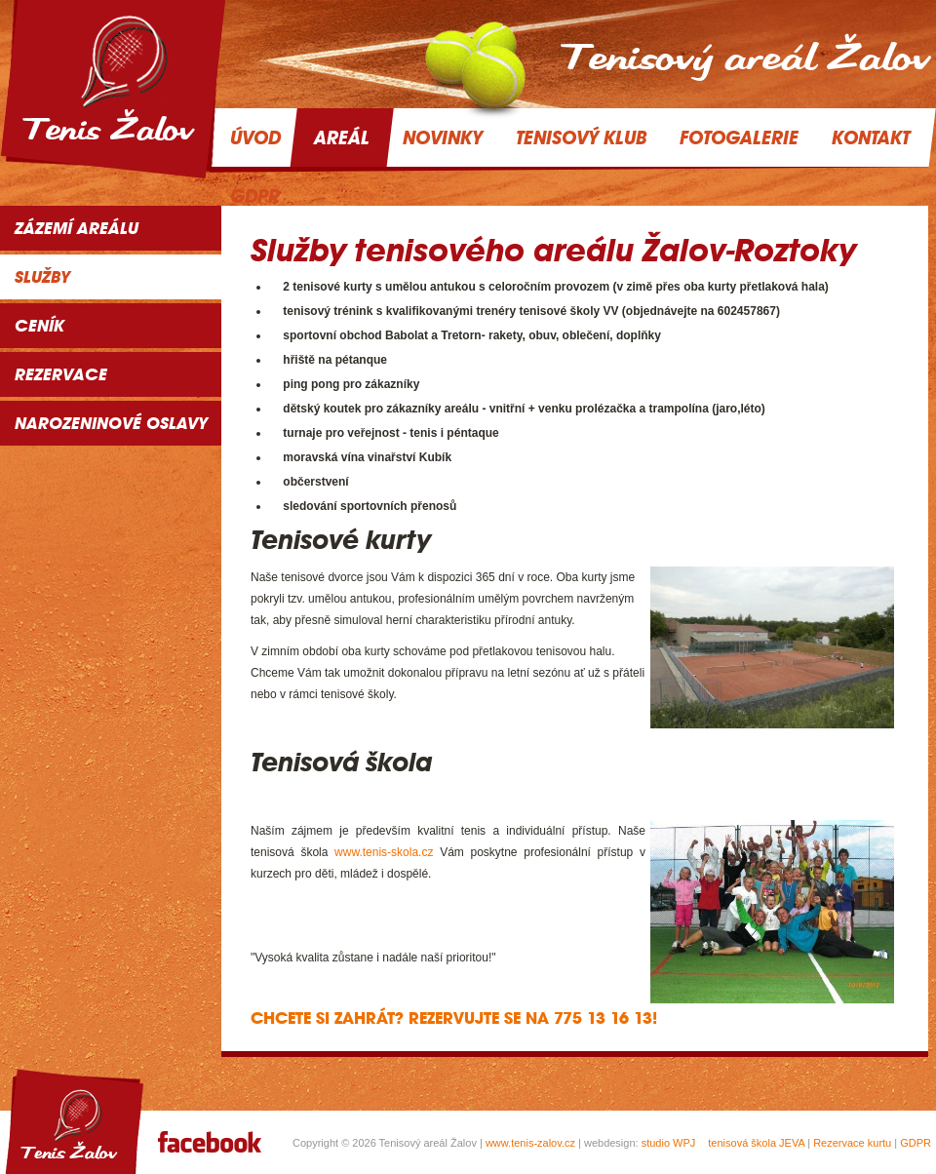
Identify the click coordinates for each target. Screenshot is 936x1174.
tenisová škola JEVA (756, 1143)
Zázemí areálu (76, 228)
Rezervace (61, 374)
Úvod (255, 137)
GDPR (915, 1143)
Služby (42, 277)
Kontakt (871, 137)
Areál (342, 137)
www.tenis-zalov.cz (530, 1143)
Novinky (443, 137)
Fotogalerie (739, 137)
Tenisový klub (581, 137)
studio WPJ (669, 1143)
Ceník (39, 325)
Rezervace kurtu (852, 1143)
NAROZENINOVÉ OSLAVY (111, 423)
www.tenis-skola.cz (383, 852)
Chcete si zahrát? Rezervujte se (386, 1018)
